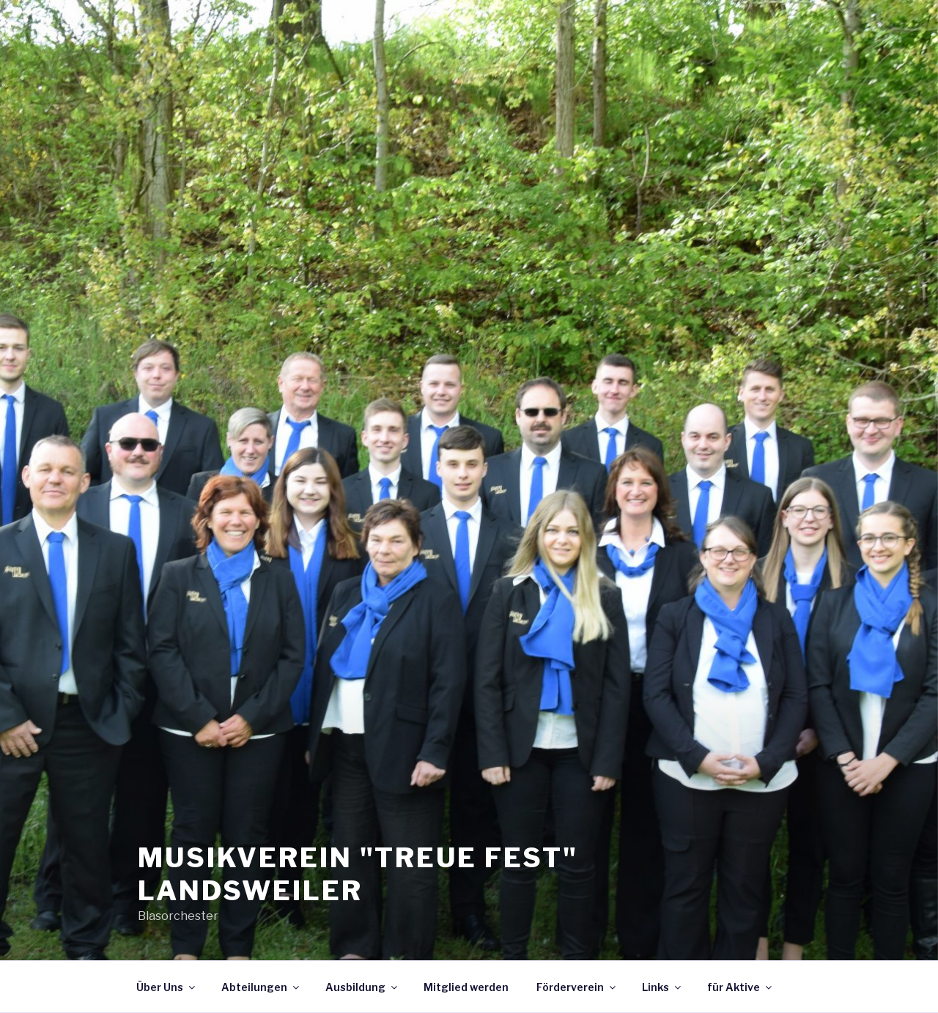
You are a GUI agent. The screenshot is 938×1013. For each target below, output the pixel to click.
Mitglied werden (466, 987)
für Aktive (740, 987)
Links (662, 987)
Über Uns (166, 987)
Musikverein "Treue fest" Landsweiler (358, 874)
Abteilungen (261, 987)
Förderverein (577, 987)
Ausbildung (362, 987)
